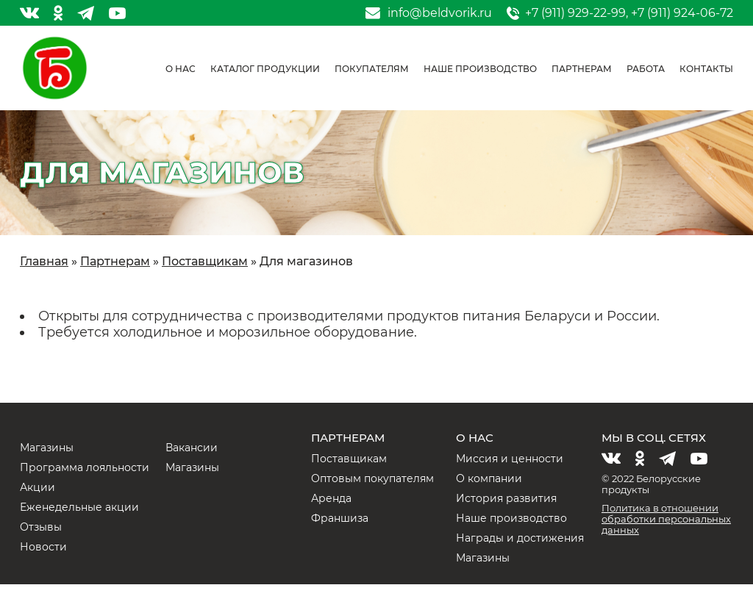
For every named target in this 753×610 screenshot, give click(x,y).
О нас (180, 68)
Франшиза (339, 518)
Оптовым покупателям (372, 478)
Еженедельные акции (79, 507)
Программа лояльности (84, 467)
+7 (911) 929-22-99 (575, 13)
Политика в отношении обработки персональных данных (666, 519)
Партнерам (582, 68)
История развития (506, 498)
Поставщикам (349, 458)
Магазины (47, 447)
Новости (43, 546)
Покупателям (372, 68)
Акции (37, 487)
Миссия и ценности (509, 458)
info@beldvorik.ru (440, 13)
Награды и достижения (520, 538)
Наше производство (480, 68)
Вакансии (191, 447)
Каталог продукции (265, 68)
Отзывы (41, 527)
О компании (489, 478)
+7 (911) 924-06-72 (682, 13)
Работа (646, 68)
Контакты (706, 68)
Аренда (331, 498)
